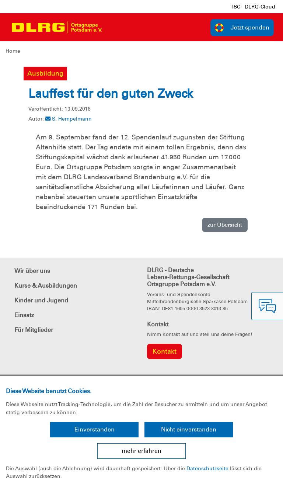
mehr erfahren (141, 450)
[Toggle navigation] (114, 27)
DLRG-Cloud (260, 7)
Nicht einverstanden (188, 429)
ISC (236, 7)
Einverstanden (94, 429)
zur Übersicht (224, 225)
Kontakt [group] (165, 351)
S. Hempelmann (68, 118)
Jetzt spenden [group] (242, 27)
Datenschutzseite (207, 468)
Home (13, 51)
